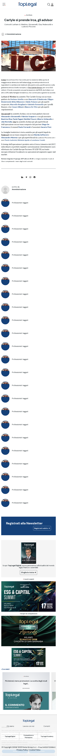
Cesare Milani (17, 107)
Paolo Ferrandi (24, 127)
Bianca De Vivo (31, 107)
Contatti (47, 726)
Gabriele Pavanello (35, 105)
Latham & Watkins (8, 97)
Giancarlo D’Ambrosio (37, 99)
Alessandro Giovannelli (10, 116)
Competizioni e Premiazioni (28, 736)
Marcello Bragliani (18, 105)
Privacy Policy (22, 750)
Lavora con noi (28, 726)
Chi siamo (10, 726)
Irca (29, 82)
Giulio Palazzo (32, 102)
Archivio (29, 15)
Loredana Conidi (38, 140)
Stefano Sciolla (16, 99)
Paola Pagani (18, 119)
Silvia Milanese (17, 102)
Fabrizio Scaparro (29, 116)
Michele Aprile (24, 140)
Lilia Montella (6, 122)
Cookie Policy (34, 750)
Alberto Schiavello (44, 119)
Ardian (3, 80)
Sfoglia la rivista (28, 572)
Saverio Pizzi (46, 127)
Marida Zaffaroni (41, 135)
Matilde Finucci (30, 119)
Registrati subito (42, 528)
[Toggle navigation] (4, 5)
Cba (14, 122)
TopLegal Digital (10, 736)
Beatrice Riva (6, 119)
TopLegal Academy (47, 736)
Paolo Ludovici (11, 140)
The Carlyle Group (35, 88)
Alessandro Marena (9, 137)
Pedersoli (5, 135)
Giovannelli (5, 114)
